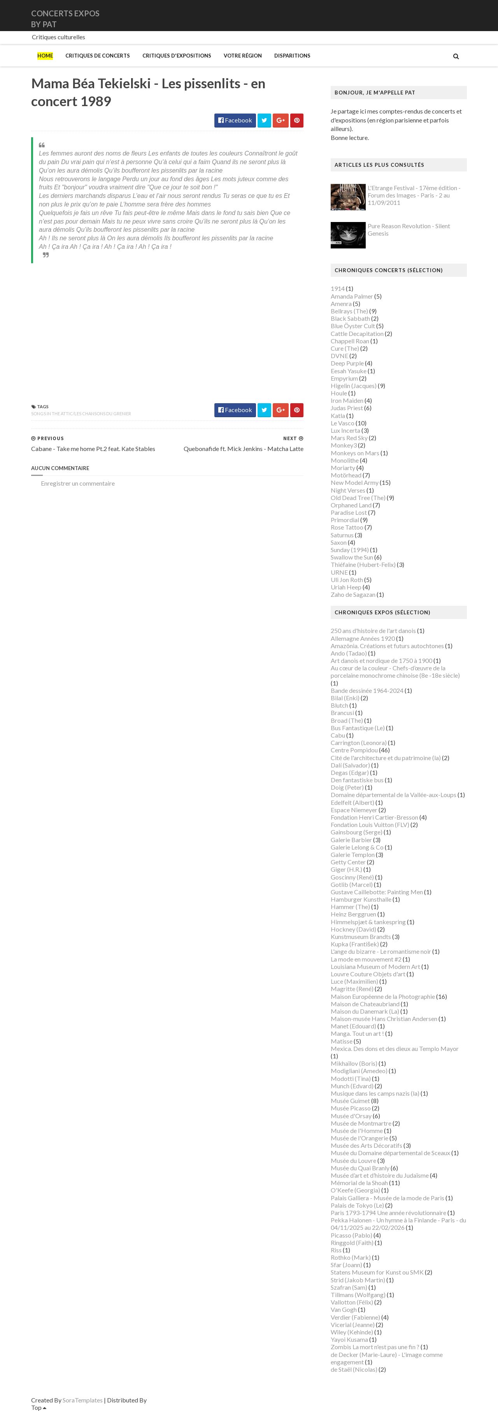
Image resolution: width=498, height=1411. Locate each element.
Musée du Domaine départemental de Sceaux (390, 1152)
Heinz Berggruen (353, 914)
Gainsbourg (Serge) (356, 832)
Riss (336, 1250)
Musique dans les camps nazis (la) (375, 1093)
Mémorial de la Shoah (359, 1182)
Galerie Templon (353, 854)
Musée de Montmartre (361, 1123)
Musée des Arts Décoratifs (366, 1145)
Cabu (338, 735)
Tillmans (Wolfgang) (358, 1294)
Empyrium (344, 378)
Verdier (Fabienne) (355, 1317)
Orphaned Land (351, 505)
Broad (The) (347, 720)
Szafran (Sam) (349, 1287)
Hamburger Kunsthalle (361, 899)
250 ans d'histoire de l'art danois (373, 630)
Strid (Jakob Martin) (358, 1279)
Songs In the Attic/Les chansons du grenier (81, 413)
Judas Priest (347, 407)
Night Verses (348, 490)
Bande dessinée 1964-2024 (367, 690)
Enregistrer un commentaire (78, 483)
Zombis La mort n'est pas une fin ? (375, 1346)
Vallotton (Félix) (352, 1302)
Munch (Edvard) (352, 1085)
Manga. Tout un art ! (357, 1033)
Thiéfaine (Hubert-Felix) (363, 564)
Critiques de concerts (97, 55)
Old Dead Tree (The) (358, 497)
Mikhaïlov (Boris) (354, 1063)
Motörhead (346, 475)
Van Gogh (344, 1309)
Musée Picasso (351, 1108)
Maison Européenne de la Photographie (383, 996)
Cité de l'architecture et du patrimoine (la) (386, 757)
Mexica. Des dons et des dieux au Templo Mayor (395, 1048)
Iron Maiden (347, 400)
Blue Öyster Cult (353, 325)
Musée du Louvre (353, 1160)
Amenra (341, 303)
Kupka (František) (355, 944)
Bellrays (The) (349, 311)
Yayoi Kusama (349, 1339)
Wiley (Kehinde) (352, 1332)
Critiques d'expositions (176, 55)
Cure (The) (345, 348)
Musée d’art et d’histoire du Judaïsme (380, 1175)
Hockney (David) (353, 929)
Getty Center (348, 861)
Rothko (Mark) (351, 1257)
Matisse (341, 1041)
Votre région (243, 55)
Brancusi (342, 712)
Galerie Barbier (351, 839)
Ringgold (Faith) (352, 1242)
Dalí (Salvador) (350, 765)
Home (45, 55)
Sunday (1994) (350, 549)
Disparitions (292, 55)
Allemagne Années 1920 (363, 638)
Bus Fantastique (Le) (358, 727)
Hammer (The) (350, 906)
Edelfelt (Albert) (352, 802)
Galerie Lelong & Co (357, 847)
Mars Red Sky (349, 437)
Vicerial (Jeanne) (353, 1324)
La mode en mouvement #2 (366, 959)
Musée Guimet (350, 1100)
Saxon (339, 542)
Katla (338, 415)
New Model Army (355, 482)
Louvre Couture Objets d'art (368, 973)
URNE (339, 572)
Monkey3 (344, 445)
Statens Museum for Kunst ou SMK (377, 1272)
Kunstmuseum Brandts (361, 936)
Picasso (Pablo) (351, 1235)
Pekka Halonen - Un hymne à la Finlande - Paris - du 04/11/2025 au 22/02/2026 (398, 1223)
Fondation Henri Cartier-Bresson (374, 817)
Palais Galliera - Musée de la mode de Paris (387, 1197)
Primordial (345, 519)
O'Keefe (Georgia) (355, 1190)
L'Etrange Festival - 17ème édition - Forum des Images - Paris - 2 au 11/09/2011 (414, 195)
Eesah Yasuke (348, 370)
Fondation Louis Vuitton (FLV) (370, 824)
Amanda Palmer (352, 296)
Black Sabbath (350, 318)
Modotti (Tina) (351, 1078)
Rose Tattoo (347, 527)
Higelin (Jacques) (354, 385)
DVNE (339, 355)
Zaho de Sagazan (353, 594)
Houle (339, 393)
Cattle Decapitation (357, 333)
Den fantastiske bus (357, 779)
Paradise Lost (349, 512)
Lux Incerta (345, 430)
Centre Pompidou (354, 750)
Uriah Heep (346, 587)
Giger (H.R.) (346, 869)
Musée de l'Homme (357, 1130)
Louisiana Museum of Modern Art (375, 966)
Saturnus (342, 535)
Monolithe (345, 460)
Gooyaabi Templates (175, 1400)
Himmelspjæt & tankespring (368, 921)
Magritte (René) (352, 988)
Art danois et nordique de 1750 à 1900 (381, 660)
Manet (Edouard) (353, 1026)
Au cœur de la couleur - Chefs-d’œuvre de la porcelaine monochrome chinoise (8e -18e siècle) (395, 671)
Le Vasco (342, 423)
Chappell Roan (350, 340)
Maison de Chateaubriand (365, 1003)
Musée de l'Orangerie (359, 1138)
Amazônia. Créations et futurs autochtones (387, 645)
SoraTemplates (83, 1400)
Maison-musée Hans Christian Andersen (384, 1018)
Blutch (339, 705)
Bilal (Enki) (345, 697)
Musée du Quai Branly (360, 1167)
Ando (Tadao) (349, 653)
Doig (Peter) (347, 787)
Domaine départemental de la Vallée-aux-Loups (393, 794)
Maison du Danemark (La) (365, 1011)
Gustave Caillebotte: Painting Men (377, 891)
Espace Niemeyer (354, 809)
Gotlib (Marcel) (352, 884)
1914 (338, 288)
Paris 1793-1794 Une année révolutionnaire (388, 1212)
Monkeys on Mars (355, 452)
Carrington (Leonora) (359, 742)
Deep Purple (347, 363)
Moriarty (343, 467)
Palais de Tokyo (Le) (357, 1205)
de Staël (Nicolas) (354, 1369)
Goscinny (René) (352, 877)
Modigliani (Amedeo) (359, 1070)
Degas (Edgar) (350, 772)
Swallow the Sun (352, 557)
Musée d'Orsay (351, 1115)
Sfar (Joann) (346, 1264)
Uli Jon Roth (347, 579)
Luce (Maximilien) (354, 981)
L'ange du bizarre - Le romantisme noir (381, 951)
